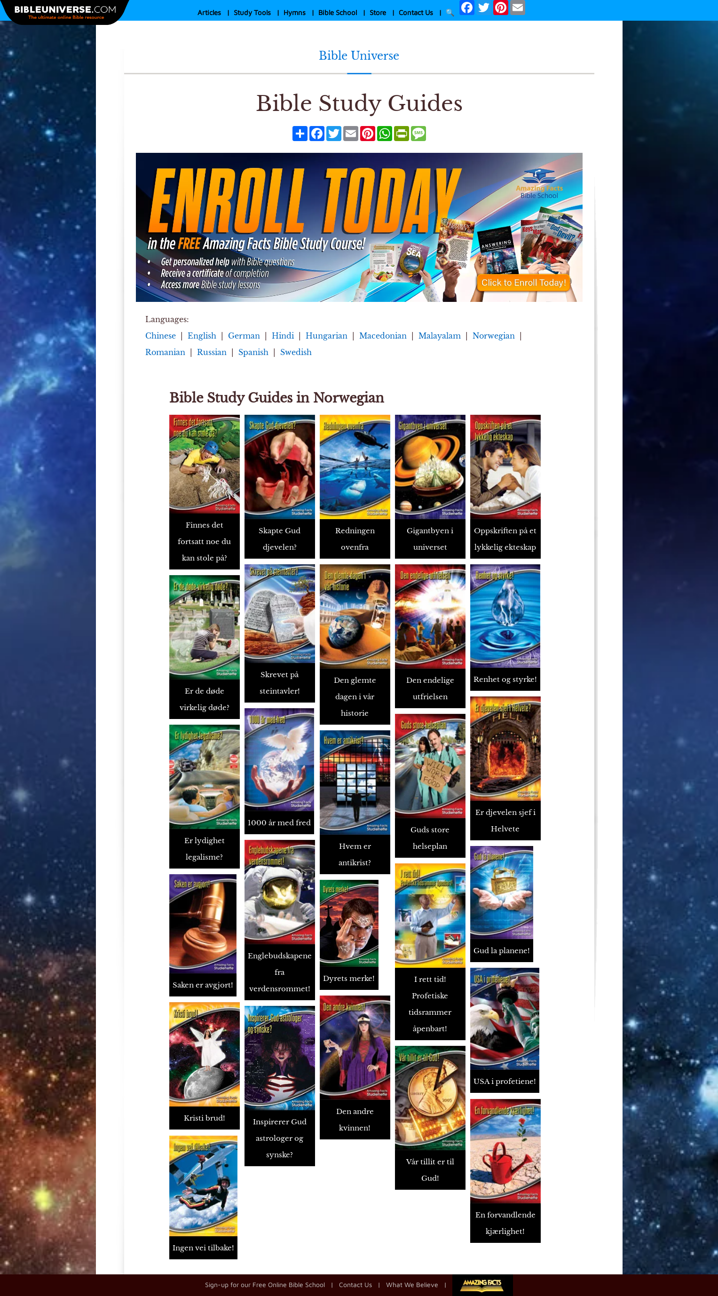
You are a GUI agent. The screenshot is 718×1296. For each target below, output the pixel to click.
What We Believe (412, 1284)
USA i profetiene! (504, 1081)
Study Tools (252, 12)
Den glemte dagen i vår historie (355, 697)
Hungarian (326, 335)
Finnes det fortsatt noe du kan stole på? (204, 541)
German (244, 335)
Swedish (296, 352)
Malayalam (439, 335)
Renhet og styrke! (505, 679)
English (202, 335)
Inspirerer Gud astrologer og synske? (280, 1138)
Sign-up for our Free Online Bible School (265, 1284)
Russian (212, 352)
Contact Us (416, 12)
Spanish (253, 352)
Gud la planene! (501, 950)
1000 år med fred (279, 822)
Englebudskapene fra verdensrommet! (280, 972)
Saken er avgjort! (203, 984)
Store (378, 12)
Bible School (337, 12)
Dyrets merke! (349, 978)
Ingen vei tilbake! (203, 1247)
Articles (209, 12)
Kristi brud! (204, 1118)
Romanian (165, 352)
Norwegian (494, 335)
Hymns (295, 12)
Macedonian (383, 335)
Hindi (283, 335)
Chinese (160, 335)
